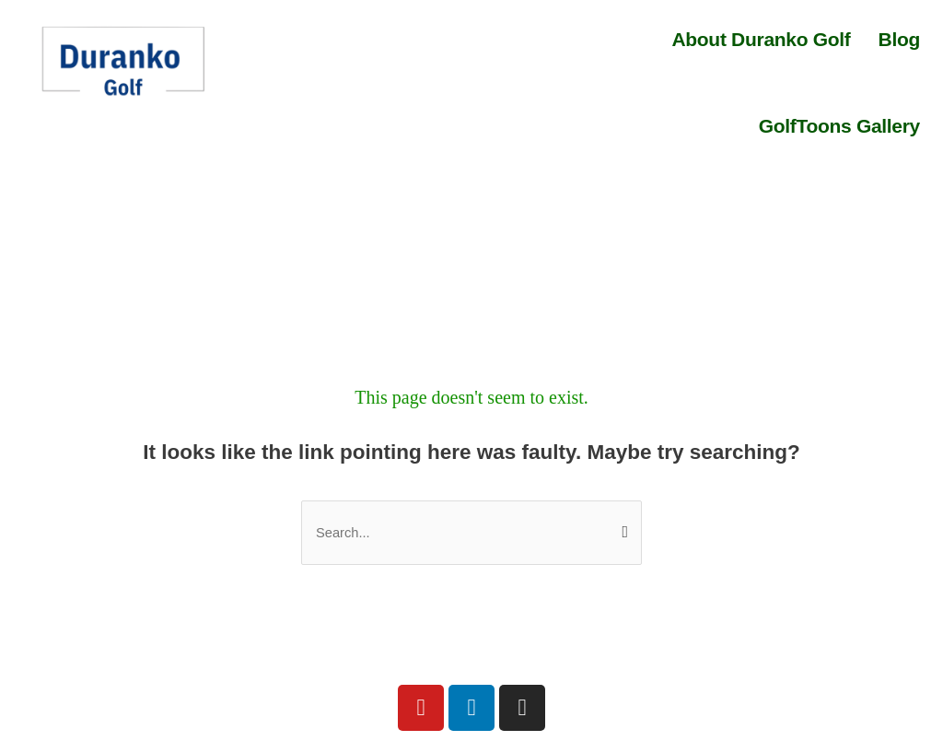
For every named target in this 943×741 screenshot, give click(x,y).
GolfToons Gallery (839, 125)
